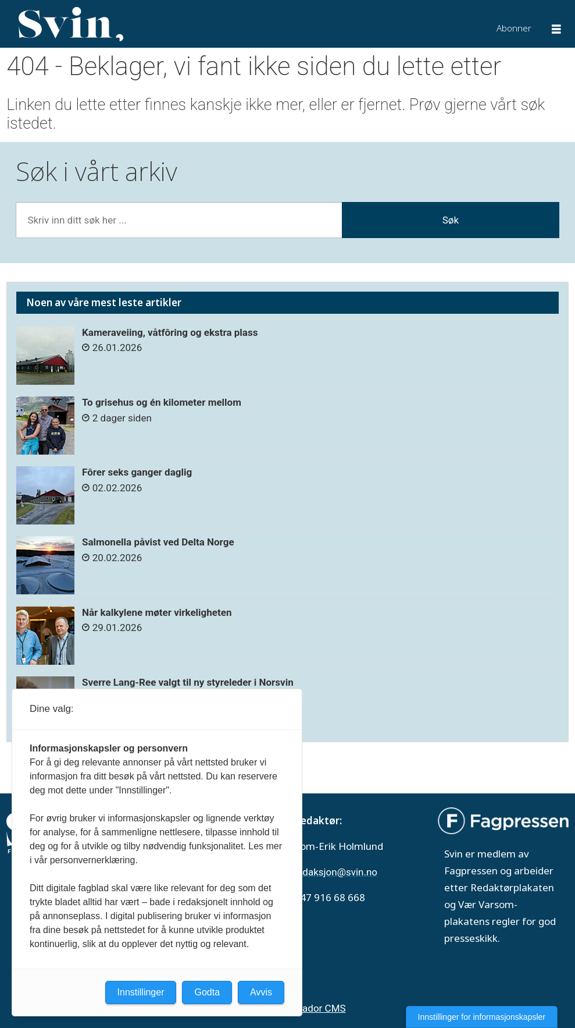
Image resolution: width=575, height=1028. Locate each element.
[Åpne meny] (556, 30)
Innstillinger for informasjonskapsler (481, 1017)
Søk (450, 220)
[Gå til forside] (71, 24)
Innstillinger (141, 992)
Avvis (261, 992)
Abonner (514, 28)
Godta (207, 992)
